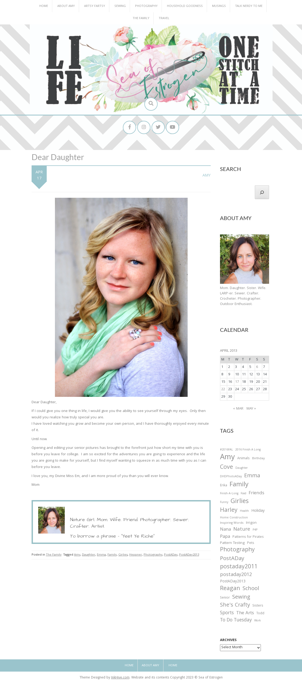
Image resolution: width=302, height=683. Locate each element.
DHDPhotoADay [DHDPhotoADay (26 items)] (231, 477)
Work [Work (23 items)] (257, 621)
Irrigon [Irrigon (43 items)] (251, 523)
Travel (164, 18)
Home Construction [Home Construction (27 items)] (234, 518)
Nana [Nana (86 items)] (225, 529)
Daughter (88, 554)
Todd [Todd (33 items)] (260, 613)
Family (112, 554)
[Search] (262, 192)
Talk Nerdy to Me (248, 6)
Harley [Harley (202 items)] (229, 510)
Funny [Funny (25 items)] (224, 502)
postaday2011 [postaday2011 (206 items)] (238, 567)
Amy (206, 175)
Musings (219, 6)
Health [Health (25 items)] (244, 511)
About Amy (66, 6)
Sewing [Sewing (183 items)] (241, 597)
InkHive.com (120, 678)
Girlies (123, 554)
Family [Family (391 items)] (239, 485)
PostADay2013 (189, 554)
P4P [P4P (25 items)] (255, 530)
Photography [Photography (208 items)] (237, 550)
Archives (228, 640)
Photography (146, 6)
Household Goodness (185, 6)
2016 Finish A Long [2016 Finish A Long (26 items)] (248, 450)
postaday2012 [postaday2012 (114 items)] (236, 575)
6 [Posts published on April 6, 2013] (257, 367)
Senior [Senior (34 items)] (225, 598)
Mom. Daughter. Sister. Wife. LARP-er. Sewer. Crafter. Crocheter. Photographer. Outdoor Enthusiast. (243, 296)
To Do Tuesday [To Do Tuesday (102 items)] (236, 620)
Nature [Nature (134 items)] (241, 530)
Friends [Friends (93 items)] (256, 493)
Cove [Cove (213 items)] (226, 467)
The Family (141, 18)
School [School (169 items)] (251, 589)
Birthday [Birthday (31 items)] (258, 458)
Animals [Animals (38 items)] (243, 458)
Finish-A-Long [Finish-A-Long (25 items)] (229, 494)
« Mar (238, 409)
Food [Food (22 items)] (243, 494)
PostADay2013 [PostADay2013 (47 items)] (232, 582)
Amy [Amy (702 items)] (227, 457)
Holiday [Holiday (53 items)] (258, 511)
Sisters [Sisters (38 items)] (257, 605)
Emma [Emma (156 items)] (252, 476)
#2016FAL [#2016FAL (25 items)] (226, 450)
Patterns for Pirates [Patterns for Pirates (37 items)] (248, 537)
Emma (101, 554)
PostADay (171, 554)
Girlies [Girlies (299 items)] (240, 501)
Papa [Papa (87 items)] (225, 537)
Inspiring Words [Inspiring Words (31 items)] (232, 523)
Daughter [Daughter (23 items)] (241, 468)
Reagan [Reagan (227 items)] (230, 589)
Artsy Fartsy (94, 6)
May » (251, 409)
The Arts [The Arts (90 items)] (245, 613)
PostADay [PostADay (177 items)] (232, 559)
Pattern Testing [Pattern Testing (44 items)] (232, 543)
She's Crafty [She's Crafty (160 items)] (235, 605)
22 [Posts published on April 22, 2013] (223, 389)
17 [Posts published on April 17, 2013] (237, 382)
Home (43, 6)
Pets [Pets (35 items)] (250, 543)
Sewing (120, 6)
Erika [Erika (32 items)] (223, 485)
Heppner (135, 554)
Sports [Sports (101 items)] (227, 613)
